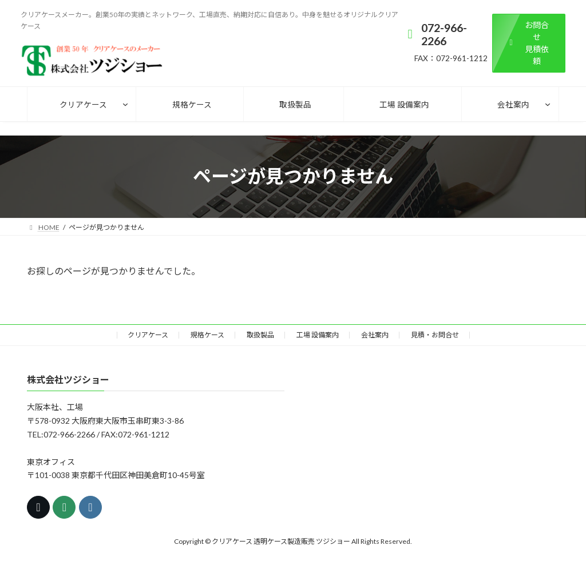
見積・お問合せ (435, 335)
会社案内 (375, 335)
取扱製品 (260, 335)
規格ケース (207, 335)
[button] (528, 43)
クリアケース (148, 335)
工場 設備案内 (317, 335)
